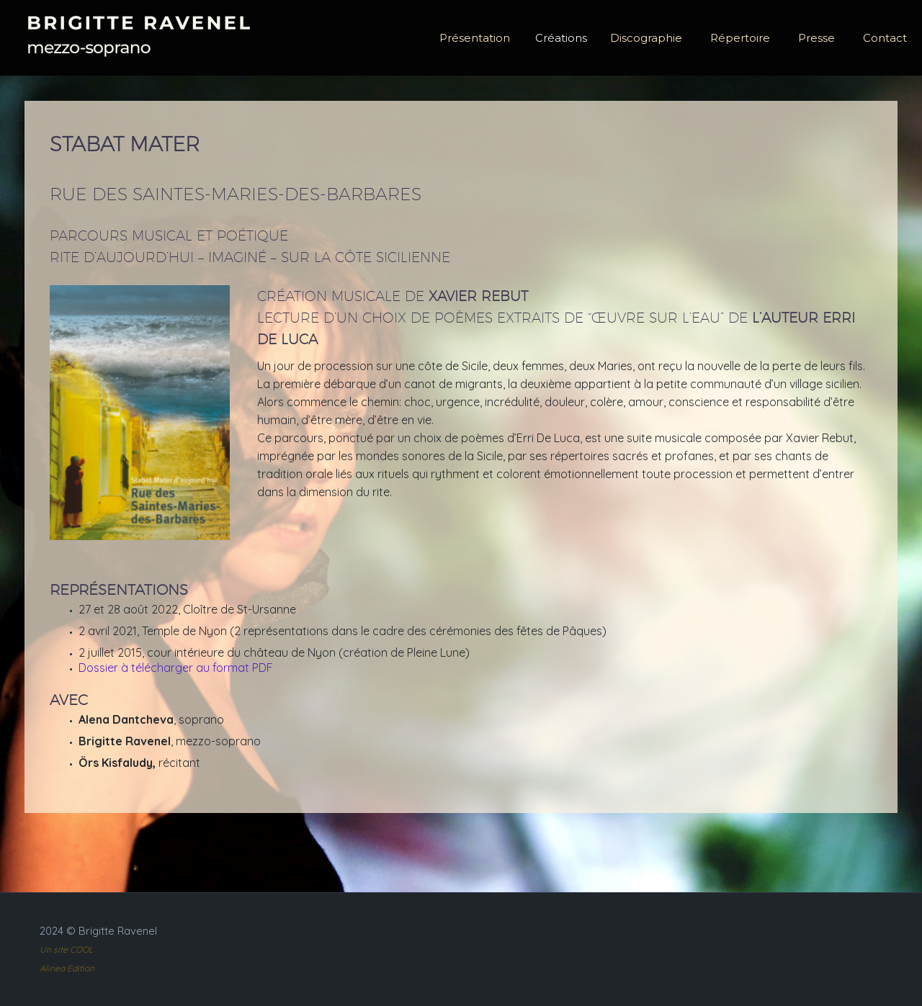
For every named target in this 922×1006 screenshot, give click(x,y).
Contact (885, 38)
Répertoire (740, 38)
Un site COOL (66, 949)
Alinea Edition (67, 968)
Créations (561, 38)
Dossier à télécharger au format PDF (176, 667)
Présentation (474, 38)
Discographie (646, 38)
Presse (816, 38)
